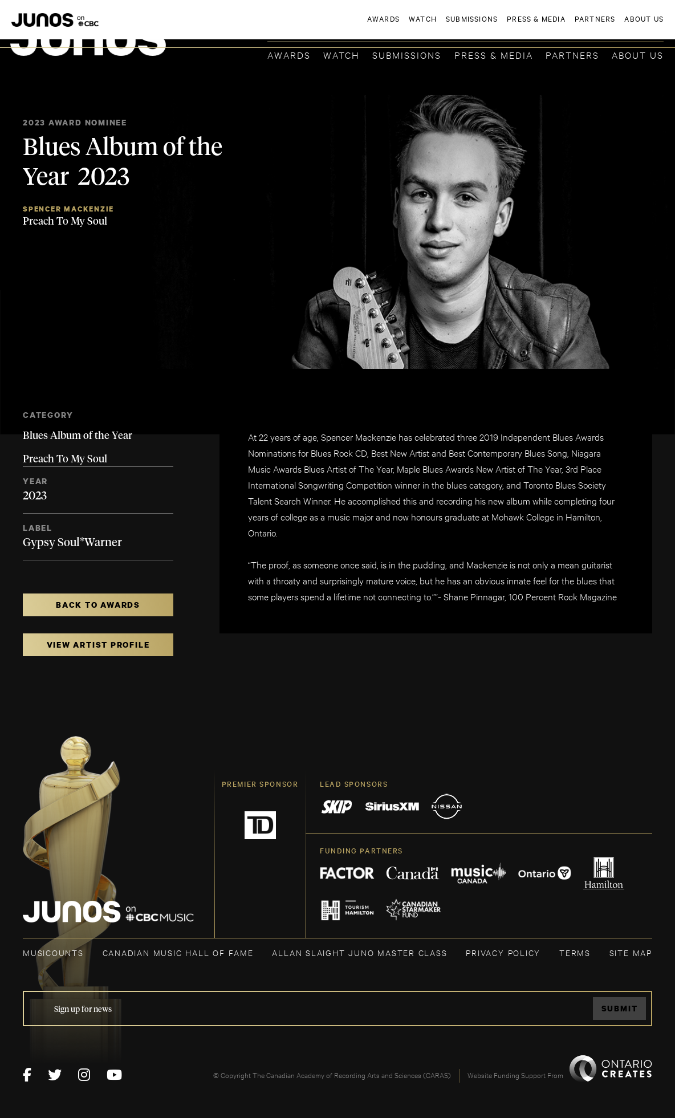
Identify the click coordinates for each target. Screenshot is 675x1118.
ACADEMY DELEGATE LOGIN (610, 27)
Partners (572, 54)
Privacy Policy (503, 952)
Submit (619, 1008)
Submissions (406, 54)
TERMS (575, 952)
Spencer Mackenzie (68, 209)
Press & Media (493, 54)
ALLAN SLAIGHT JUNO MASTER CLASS (359, 952)
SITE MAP (630, 952)
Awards (289, 54)
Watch (341, 54)
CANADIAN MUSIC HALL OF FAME (178, 952)
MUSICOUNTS (53, 952)
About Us (638, 54)
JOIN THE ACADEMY (505, 27)
